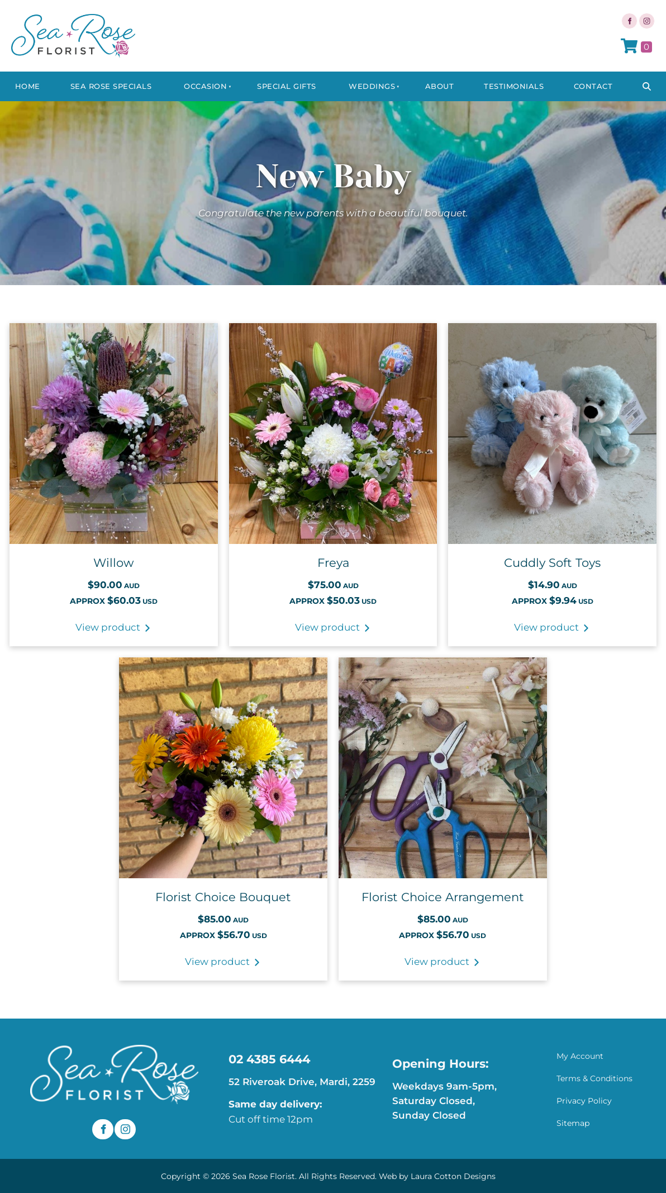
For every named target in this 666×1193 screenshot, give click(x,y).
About (439, 86)
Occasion (205, 86)
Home (27, 86)
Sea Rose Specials (111, 86)
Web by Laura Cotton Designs (437, 1176)
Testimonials (514, 86)
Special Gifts (286, 86)
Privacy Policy (584, 1101)
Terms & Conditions (594, 1078)
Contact (593, 86)
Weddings (372, 86)
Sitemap (572, 1123)
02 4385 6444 (269, 1059)
